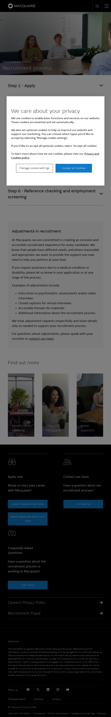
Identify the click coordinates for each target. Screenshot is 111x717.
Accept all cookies (73, 168)
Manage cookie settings (34, 168)
